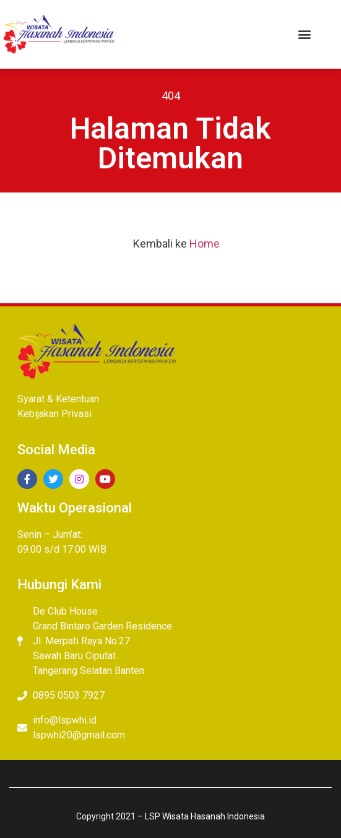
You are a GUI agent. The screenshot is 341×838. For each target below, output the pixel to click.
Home (204, 243)
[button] (304, 34)
